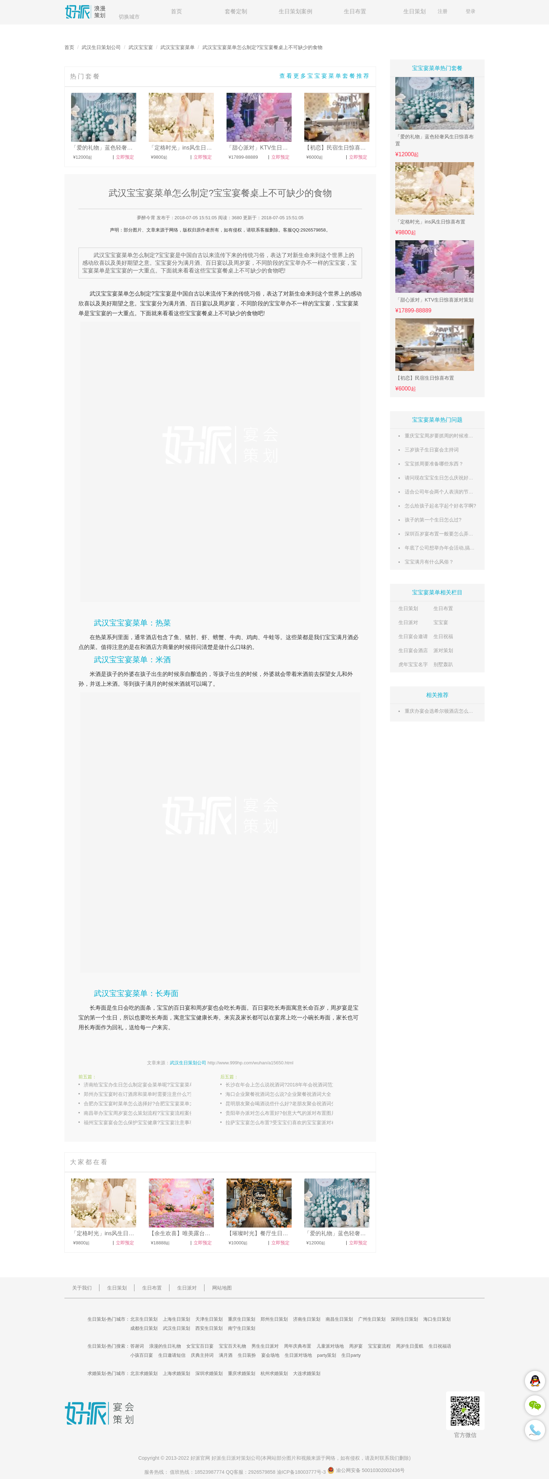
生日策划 (414, 11)
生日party (351, 1355)
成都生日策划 (144, 1328)
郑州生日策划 (274, 1319)
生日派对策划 (236, 1458)
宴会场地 (270, 1355)
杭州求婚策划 (274, 1373)
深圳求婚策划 (209, 1373)
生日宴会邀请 (413, 636)
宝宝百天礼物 (232, 1346)
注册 (442, 11)
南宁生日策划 (241, 1328)
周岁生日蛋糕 (409, 1346)
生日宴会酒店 (413, 650)
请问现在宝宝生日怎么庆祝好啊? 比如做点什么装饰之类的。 (470, 478)
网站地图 (222, 1288)
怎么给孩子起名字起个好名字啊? (440, 506)
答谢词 (137, 1346)
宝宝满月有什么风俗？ (429, 562)
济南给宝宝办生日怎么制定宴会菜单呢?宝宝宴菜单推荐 (144, 1084)
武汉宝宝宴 (140, 47)
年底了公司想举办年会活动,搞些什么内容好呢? (456, 548)
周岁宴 (226, 303)
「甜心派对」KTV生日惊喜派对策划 (434, 300)
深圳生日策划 (404, 1319)
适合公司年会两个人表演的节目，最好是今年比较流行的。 (468, 492)
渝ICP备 (302, 1472)
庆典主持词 (202, 1355)
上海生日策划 (176, 1319)
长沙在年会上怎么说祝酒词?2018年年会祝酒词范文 (281, 1084)
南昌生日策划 (339, 1319)
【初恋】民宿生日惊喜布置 (424, 378)
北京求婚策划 (144, 1373)
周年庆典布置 (297, 1346)
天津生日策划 (209, 1319)
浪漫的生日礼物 (165, 1346)
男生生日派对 (265, 1346)
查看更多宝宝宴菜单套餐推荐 (324, 76)
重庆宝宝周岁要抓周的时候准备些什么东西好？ (456, 435)
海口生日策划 (437, 1319)
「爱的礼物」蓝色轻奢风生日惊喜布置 (434, 140)
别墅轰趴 (443, 664)
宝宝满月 (336, 637)
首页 (176, 11)
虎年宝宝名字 (413, 664)
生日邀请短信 (172, 1355)
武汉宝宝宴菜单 (177, 47)
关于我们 (82, 1288)
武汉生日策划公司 (101, 47)
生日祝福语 (440, 1346)
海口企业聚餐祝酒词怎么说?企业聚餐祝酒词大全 (278, 1094)
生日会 (120, 1008)
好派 (195, 1458)
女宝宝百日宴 (200, 1346)
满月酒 (176, 303)
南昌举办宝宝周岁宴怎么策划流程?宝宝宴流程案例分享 (144, 1113)
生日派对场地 (298, 1355)
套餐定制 (236, 11)
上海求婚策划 (176, 1373)
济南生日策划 (306, 1319)
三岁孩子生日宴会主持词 (432, 449)
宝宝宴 (440, 622)
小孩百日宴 (141, 1355)
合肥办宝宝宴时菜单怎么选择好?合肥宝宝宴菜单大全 (141, 1103)
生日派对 (408, 622)
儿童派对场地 (330, 1346)
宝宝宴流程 (379, 1346)
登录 (470, 11)
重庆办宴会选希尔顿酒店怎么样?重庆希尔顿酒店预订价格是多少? (476, 711)
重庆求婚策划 (241, 1373)
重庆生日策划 (241, 1319)
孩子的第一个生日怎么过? (433, 520)
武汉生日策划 (176, 1328)
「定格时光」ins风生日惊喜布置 (430, 221)
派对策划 (443, 650)
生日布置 (355, 11)
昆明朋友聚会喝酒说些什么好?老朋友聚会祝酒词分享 (283, 1103)
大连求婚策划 (306, 1373)
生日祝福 (443, 636)
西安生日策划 (209, 1328)
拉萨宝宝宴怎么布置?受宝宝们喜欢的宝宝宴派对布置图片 (286, 1122)
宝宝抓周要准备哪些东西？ (434, 463)
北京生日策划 (144, 1319)
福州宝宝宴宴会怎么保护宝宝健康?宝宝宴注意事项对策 (144, 1122)
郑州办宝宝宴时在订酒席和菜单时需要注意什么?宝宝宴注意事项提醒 (145, 1094)
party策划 (326, 1355)
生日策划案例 (295, 11)
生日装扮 (247, 1355)
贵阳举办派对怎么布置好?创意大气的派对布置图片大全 (285, 1113)
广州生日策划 (371, 1319)
